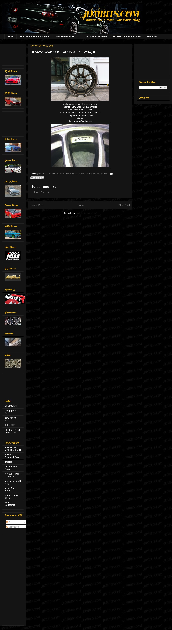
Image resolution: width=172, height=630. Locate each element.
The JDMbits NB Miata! (95, 36)
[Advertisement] (14, 54)
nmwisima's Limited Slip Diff (13, 448)
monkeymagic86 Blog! (13, 482)
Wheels (103, 174)
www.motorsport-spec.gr (13, 475)
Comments (12, 526)
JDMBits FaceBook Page (12, 455)
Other (61, 174)
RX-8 (77, 174)
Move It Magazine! (10, 503)
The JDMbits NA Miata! (67, 36)
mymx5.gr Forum (10, 489)
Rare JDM (69, 174)
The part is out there (90, 174)
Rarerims (9, 462)
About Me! (152, 36)
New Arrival (11, 417)
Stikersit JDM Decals (11, 496)
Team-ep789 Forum (11, 467)
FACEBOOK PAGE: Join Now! (127, 36)
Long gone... (11, 410)
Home (10, 36)
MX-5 (48, 174)
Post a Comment (41, 192)
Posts (10, 522)
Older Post (124, 205)
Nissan (54, 174)
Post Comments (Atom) (86, 213)
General (9, 406)
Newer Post (37, 205)
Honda (41, 174)
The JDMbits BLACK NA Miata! (34, 36)
